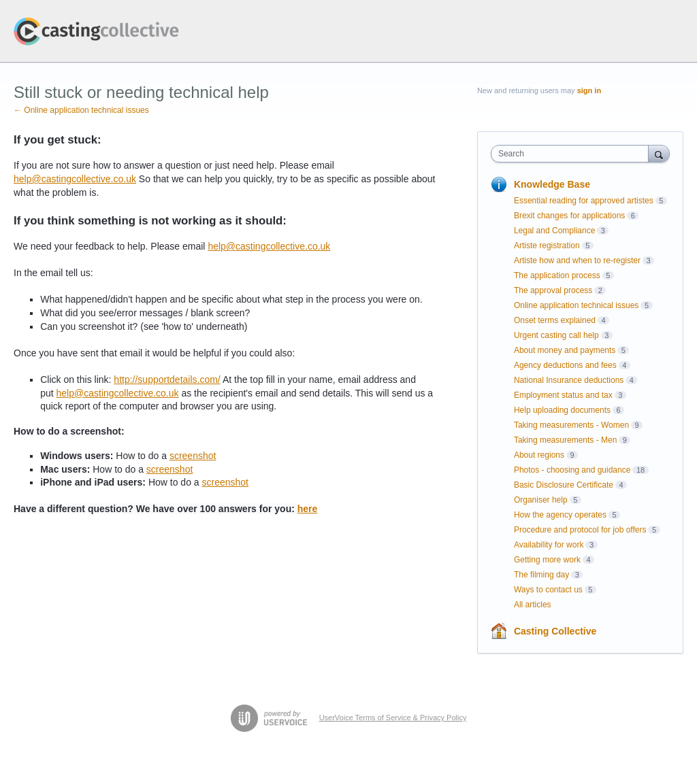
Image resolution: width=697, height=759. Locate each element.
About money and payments (564, 350)
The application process (557, 275)
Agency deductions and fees (565, 365)
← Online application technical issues (81, 110)
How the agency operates (560, 515)
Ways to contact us (548, 589)
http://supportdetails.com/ (167, 379)
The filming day (541, 574)
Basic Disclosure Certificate (563, 485)
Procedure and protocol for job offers (580, 530)
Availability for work (548, 545)
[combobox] (573, 153)
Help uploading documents (562, 410)
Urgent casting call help (556, 335)
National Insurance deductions (568, 380)
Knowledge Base (552, 184)
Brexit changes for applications (569, 215)
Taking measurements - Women (571, 425)
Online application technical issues (576, 305)
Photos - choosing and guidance (572, 470)
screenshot (192, 455)
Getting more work (547, 559)
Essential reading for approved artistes (583, 200)
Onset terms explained (555, 320)
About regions (539, 455)
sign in (589, 90)
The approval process (553, 290)
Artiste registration (547, 245)
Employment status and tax (563, 395)
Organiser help (541, 500)
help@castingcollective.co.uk (75, 178)
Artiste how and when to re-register (577, 260)
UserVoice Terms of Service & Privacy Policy (393, 717)
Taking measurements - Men (565, 440)
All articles (532, 604)
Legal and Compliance (554, 230)
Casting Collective (555, 631)
